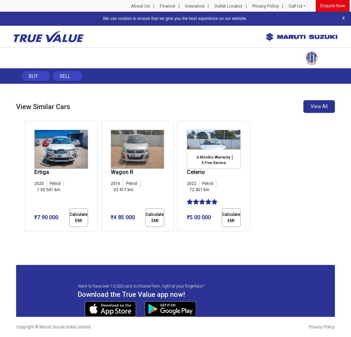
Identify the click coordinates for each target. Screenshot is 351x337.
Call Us (295, 6)
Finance (167, 6)
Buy (33, 76)
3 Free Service (214, 163)
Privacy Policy (265, 6)
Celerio (196, 172)
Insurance (194, 6)
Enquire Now (332, 5)
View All (319, 106)
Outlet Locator (228, 6)
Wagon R (122, 172)
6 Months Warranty (213, 157)
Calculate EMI (79, 217)
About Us (140, 6)
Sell (65, 76)
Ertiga (41, 172)
